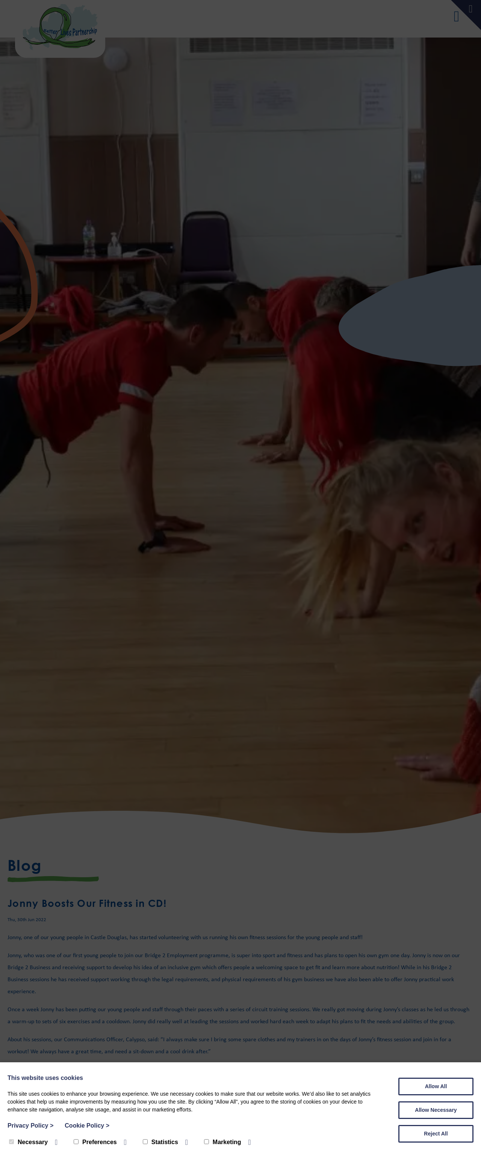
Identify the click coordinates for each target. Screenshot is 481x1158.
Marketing (222, 1142)
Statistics (160, 1142)
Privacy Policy (30, 1125)
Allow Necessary (436, 1110)
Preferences (95, 1142)
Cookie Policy (87, 1125)
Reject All (436, 1134)
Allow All (436, 1086)
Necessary (28, 1142)
